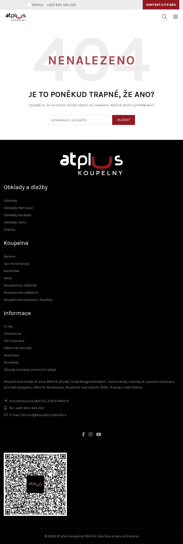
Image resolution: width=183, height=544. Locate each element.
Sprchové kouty (16, 264)
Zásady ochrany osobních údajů (30, 370)
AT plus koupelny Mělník (76, 536)
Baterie (9, 256)
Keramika (11, 271)
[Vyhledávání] (165, 16)
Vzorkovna (12, 333)
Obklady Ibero (15, 222)
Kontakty (11, 362)
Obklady (10, 201)
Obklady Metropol (18, 208)
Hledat (123, 120)
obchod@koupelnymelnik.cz (44, 415)
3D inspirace (14, 341)
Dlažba (9, 229)
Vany (8, 278)
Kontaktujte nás (161, 4)
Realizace (11, 355)
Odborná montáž (18, 348)
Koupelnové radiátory (21, 292)
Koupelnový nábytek (20, 285)
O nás (8, 326)
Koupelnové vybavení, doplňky (28, 300)
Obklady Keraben (18, 215)
